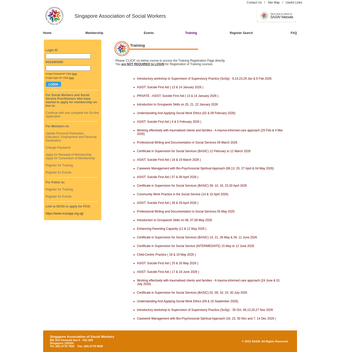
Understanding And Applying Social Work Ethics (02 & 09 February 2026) (186, 113)
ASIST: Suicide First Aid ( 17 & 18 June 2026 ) (168, 272)
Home (47, 33)
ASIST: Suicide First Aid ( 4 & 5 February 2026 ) (169, 122)
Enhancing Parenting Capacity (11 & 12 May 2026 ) (172, 229)
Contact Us (254, 2)
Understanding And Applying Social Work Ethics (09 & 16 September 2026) (187, 301)
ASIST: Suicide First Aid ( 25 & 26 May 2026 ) (167, 263)
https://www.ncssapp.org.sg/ (65, 213)
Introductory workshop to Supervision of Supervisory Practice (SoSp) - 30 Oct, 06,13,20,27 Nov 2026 (205, 310)
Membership (94, 33)
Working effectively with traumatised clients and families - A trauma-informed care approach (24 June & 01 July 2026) (208, 282)
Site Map (273, 2)
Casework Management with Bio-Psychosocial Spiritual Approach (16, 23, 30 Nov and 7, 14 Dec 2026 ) (206, 318)
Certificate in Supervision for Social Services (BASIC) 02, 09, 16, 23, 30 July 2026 (192, 292)
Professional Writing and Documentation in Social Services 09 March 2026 (187, 142)
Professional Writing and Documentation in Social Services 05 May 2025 (186, 211)
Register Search (241, 33)
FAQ (294, 33)
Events (149, 33)
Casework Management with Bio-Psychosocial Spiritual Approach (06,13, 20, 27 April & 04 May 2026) (205, 168)
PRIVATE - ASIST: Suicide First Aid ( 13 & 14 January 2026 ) (178, 96)
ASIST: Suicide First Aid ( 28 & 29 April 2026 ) (168, 203)
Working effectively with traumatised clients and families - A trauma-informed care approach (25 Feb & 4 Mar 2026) (210, 132)
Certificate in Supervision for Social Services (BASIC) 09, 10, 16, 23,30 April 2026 (192, 185)
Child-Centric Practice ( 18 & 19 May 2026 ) (166, 254)
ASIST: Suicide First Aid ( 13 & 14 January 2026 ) (170, 87)
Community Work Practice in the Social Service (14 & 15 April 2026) (182, 194)
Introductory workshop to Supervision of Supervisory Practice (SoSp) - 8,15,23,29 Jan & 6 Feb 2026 (204, 78)
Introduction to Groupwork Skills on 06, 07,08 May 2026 (174, 220)
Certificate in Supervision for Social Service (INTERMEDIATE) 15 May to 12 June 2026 (195, 246)
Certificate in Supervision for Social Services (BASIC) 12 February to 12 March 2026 (194, 151)
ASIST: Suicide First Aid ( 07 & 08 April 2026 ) (168, 177)
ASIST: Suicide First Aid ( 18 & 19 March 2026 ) (169, 160)
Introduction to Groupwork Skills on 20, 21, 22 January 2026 (177, 104)
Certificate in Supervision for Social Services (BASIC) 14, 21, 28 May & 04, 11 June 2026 (197, 237)
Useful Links (294, 2)
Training (191, 33)
